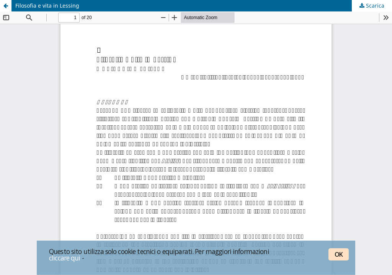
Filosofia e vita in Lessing (47, 5)
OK (339, 254)
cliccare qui (64, 257)
